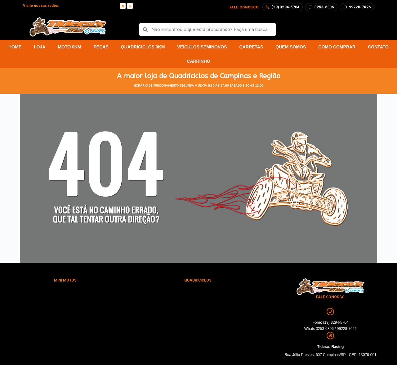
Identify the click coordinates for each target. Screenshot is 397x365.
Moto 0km (69, 46)
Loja (39, 46)
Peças (101, 46)
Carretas (251, 46)
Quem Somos (290, 46)
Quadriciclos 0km (143, 46)
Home (14, 46)
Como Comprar (336, 46)
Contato (378, 46)
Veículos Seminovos (202, 46)
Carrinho (198, 61)
